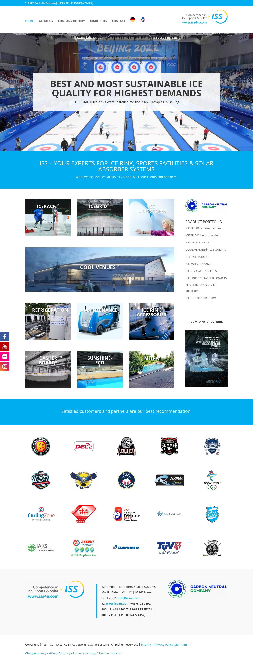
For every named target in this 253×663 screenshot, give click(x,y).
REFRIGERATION (196, 257)
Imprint (146, 644)
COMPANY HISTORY (71, 21)
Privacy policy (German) (170, 644)
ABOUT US (46, 21)
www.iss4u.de (116, 603)
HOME (29, 21)
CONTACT (118, 21)
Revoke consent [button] (109, 653)
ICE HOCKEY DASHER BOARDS (206, 278)
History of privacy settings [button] (78, 653)
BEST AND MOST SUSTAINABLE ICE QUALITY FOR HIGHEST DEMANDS (126, 88)
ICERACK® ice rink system (203, 228)
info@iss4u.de (128, 598)
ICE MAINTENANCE (198, 264)
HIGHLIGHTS (98, 21)
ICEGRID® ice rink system (202, 235)
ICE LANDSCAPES (197, 242)
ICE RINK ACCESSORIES (201, 271)
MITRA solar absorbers (201, 298)
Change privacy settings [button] (41, 653)
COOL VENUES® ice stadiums (205, 249)
